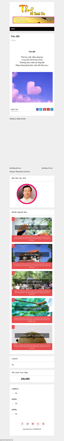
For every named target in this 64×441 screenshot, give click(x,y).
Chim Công (32, 227)
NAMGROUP (37, 429)
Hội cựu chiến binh (32, 281)
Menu (13, 29)
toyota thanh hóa (9, 439)
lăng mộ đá (2, 439)
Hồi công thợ (32, 254)
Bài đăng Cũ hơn (47, 168)
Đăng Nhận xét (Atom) (23, 171)
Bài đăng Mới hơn (15, 168)
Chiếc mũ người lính (32, 335)
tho (13, 365)
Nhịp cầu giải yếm (32, 308)
